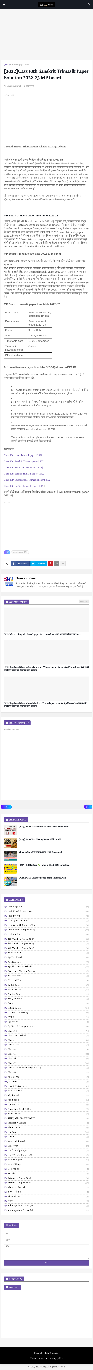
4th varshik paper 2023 (48, 939)
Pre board (48, 1100)
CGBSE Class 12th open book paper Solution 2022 (42, 878)
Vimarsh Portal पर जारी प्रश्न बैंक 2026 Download (40, 852)
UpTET (48, 1137)
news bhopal (48, 1164)
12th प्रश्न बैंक (48, 934)
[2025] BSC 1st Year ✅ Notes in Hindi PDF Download (44, 865)
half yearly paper (48, 1150)
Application (48, 962)
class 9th (48, 1146)
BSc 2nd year (48, 980)
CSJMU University (48, 1012)
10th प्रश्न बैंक (48, 916)
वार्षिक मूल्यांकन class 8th (48, 1210)
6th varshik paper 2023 (48, 943)
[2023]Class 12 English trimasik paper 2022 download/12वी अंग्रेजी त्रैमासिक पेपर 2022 (42, 634)
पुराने (87, 807)
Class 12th (48, 1045)
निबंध (48, 1201)
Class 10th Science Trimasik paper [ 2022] (24, 473)
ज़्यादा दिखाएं (84, 601)
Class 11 (48, 1040)
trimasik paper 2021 (48, 1178)
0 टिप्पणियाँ (30, 86)
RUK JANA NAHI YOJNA (48, 1118)
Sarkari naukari (48, 1123)
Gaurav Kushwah (26, 578)
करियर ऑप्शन (48, 1192)
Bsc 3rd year (48, 999)
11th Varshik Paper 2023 (48, 925)
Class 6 (48, 1058)
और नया (7, 807)
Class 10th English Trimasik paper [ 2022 (24, 486)
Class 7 (48, 1063)
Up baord (48, 1132)
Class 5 (48, 1054)
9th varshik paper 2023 (48, 948)
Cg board (48, 1022)
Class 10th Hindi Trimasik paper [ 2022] (23, 455)
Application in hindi (48, 966)
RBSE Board (48, 1114)
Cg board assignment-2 (48, 1026)
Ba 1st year (48, 985)
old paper (48, 1169)
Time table (48, 1127)
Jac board (48, 1081)
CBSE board (48, 1008)
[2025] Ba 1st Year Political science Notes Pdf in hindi (44, 827)
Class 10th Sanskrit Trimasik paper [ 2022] (25, 461)
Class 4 (48, 1049)
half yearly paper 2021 (48, 1155)
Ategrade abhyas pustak (48, 971)
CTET (48, 1017)
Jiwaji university (48, 1086)
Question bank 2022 (48, 1109)
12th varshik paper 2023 (48, 930)
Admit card (48, 953)
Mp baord (48, 1095)
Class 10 (48, 1031)
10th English (48, 907)
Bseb (48, 1003)
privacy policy (56, 1358)
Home (33, 1358)
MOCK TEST (48, 1091)
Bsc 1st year (48, 994)
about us (43, 1358)
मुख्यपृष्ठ (7, 65)
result (48, 1173)
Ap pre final (48, 957)
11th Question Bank (48, 920)
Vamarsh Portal (48, 1141)
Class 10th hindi (48, 1035)
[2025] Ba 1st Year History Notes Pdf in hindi (40, 840)
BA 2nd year (48, 976)
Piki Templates (52, 1353)
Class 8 (48, 1072)
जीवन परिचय (48, 1196)
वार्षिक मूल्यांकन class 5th (48, 1206)
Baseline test (48, 989)
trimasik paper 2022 (20, 65)
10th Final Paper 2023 (48, 911)
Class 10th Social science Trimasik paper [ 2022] (27, 480)
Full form (48, 1077)
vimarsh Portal (48, 1187)
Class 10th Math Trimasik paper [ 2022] (23, 467)
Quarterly (48, 1104)
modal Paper (48, 1160)
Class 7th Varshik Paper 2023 (48, 1068)
